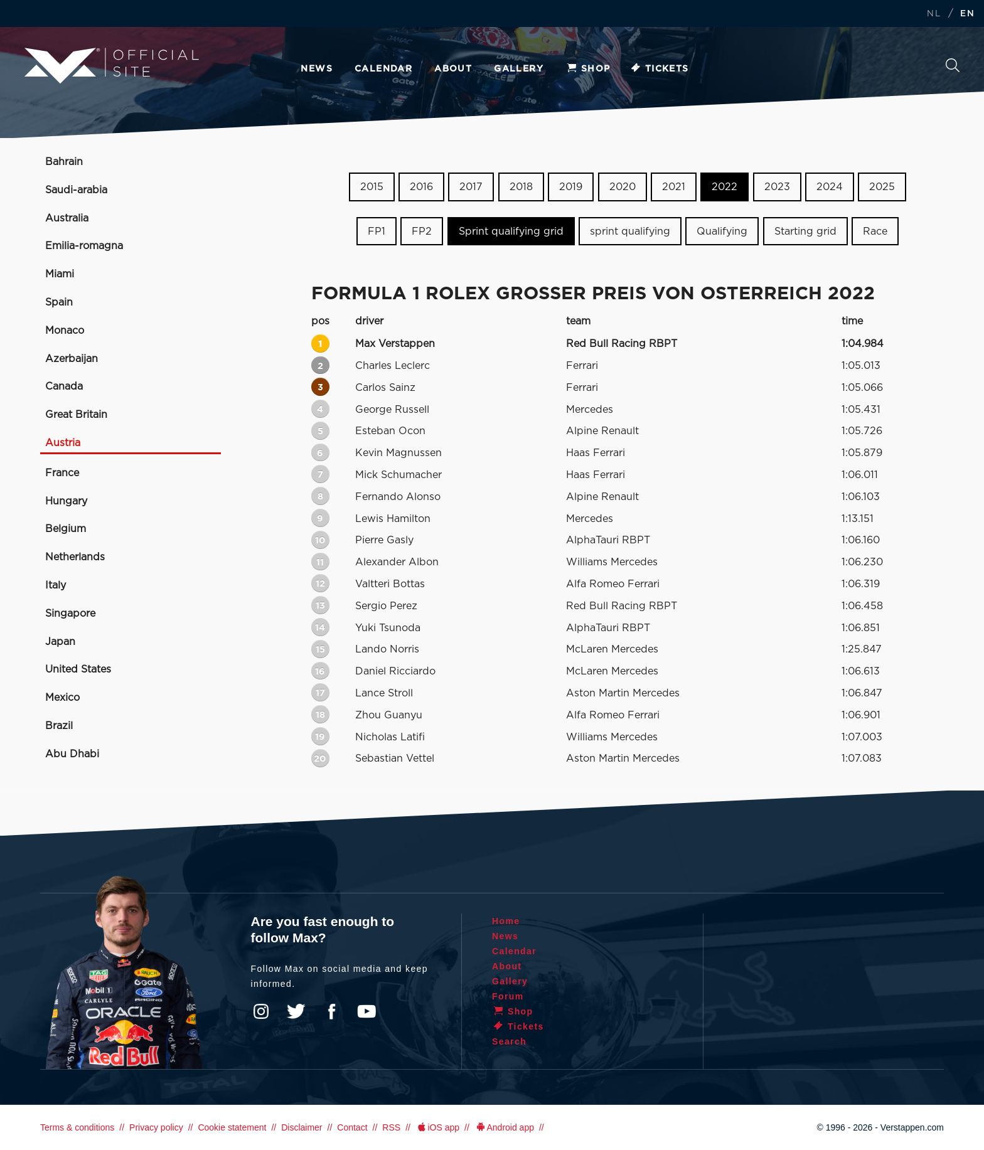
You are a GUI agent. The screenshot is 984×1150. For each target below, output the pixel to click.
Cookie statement (232, 1127)
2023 (777, 187)
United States (78, 669)
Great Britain (76, 415)
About (453, 69)
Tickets (659, 69)
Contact (352, 1127)
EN (967, 14)
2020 (622, 187)
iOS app (437, 1127)
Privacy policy (156, 1127)
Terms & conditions (77, 1127)
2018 (521, 187)
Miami (59, 274)
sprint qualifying (630, 231)
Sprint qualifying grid (511, 231)
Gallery (518, 69)
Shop (588, 69)
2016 (421, 187)
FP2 (422, 231)
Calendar (383, 69)
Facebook (331, 1011)
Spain (59, 302)
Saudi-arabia (76, 190)
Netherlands (75, 557)
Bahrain (64, 162)
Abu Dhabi (72, 754)
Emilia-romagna (84, 246)
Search (953, 65)
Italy (55, 585)
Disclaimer (301, 1127)
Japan (60, 642)
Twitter (296, 1011)
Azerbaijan (71, 359)
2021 (673, 187)
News (317, 69)
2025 (882, 187)
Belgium (65, 529)
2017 (471, 187)
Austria (62, 443)
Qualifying (722, 231)
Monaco (64, 331)
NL (934, 14)
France (62, 473)
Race (875, 231)
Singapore (70, 614)
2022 (724, 187)
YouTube (366, 1011)
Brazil (59, 726)
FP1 (376, 231)
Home (506, 921)
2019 (570, 187)
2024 (829, 187)
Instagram (261, 1011)
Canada (64, 386)
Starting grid (805, 231)
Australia (66, 218)
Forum (508, 996)
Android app (504, 1127)
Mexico (62, 698)
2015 (371, 187)
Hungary (66, 501)
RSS (391, 1127)
